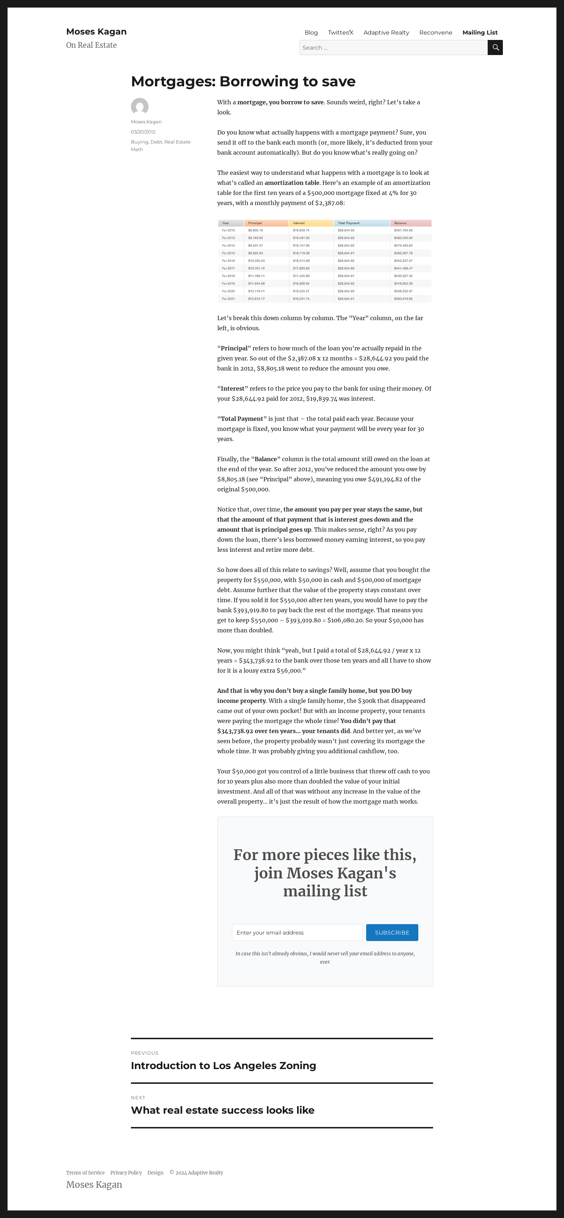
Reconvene (435, 32)
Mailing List (480, 32)
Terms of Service (85, 1173)
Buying (139, 142)
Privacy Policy (126, 1173)
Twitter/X (341, 32)
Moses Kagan (96, 31)
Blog (311, 32)
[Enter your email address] (297, 932)
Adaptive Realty (386, 32)
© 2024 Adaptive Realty (196, 1173)
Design (155, 1173)
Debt (156, 142)
